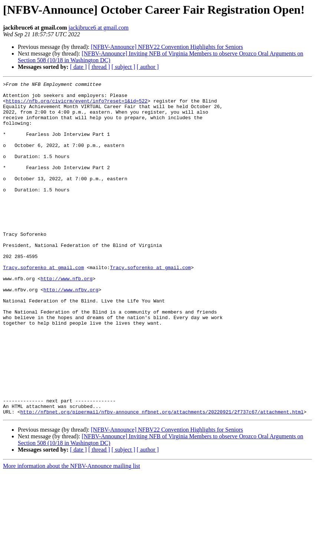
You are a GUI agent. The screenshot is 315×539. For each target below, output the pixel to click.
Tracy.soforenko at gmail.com (43, 305)
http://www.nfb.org (66, 318)
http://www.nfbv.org (70, 331)
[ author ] (148, 67)
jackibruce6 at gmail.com (99, 27)
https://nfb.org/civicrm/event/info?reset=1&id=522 (76, 105)
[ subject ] (123, 67)
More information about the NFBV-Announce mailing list (71, 532)
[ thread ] (99, 67)
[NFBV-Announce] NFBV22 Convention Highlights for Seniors (167, 47)
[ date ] (78, 67)
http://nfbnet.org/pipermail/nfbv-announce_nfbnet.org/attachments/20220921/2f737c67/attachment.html (162, 478)
